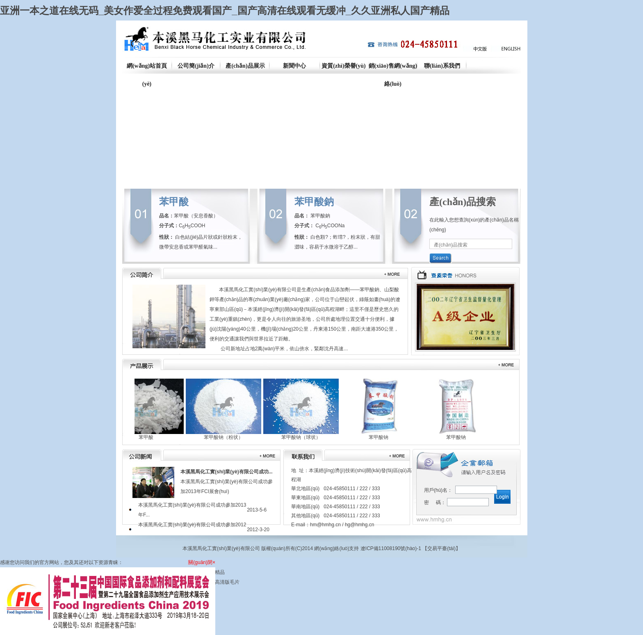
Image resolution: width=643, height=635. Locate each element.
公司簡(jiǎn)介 (196, 66)
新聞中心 (294, 66)
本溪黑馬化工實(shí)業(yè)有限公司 (257, 289)
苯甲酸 (174, 201)
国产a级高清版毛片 (218, 582)
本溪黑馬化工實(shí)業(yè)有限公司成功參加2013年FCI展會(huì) (226, 481)
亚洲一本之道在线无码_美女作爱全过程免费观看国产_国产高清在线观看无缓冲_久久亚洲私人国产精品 (224, 10)
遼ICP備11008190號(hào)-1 (390, 548)
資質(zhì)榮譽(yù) (343, 66)
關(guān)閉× (201, 562)
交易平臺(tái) (441, 548)
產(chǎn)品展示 (245, 66)
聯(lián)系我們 (442, 66)
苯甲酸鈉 (314, 201)
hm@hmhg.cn (325, 525)
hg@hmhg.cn (359, 525)
